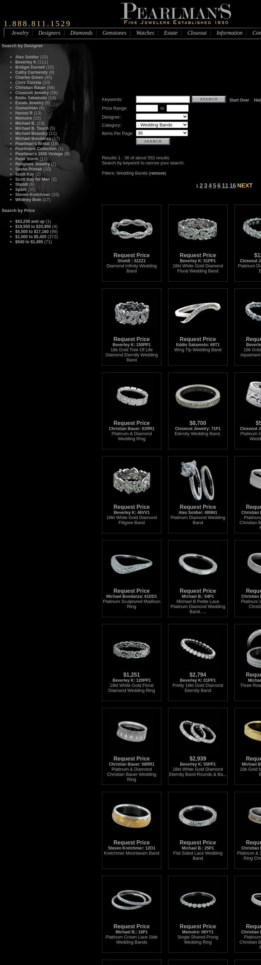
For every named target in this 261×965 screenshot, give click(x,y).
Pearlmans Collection (36, 148)
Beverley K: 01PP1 (198, 675)
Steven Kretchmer (32, 194)
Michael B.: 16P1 (131, 927)
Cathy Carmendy (31, 72)
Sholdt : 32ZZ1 (131, 256)
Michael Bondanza (33, 138)
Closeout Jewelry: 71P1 (198, 423)
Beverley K (25, 62)
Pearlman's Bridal (32, 143)
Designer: (111, 117)
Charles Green (29, 77)
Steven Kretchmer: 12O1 (131, 843)
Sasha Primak (28, 169)
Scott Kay (24, 174)
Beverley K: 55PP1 (198, 759)
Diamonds (81, 33)
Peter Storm (26, 159)
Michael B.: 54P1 (198, 591)
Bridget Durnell (30, 67)
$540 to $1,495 (29, 241)
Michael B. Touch (32, 128)
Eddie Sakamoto (31, 97)
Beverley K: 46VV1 (131, 507)
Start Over (239, 100)
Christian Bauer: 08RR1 (131, 759)
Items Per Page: (118, 133)
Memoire (23, 118)
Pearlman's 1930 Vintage (39, 153)
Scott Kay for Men (32, 179)
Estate (170, 33)
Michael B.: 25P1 (198, 843)
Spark (21, 189)
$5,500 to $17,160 (32, 231)
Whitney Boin (28, 199)
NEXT (245, 185)
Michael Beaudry (31, 133)
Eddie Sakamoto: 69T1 (198, 340)
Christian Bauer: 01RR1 (131, 423)
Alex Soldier (27, 57)
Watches (145, 33)
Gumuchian (26, 108)
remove (157, 173)
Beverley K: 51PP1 (198, 256)
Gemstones (114, 33)
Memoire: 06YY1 (198, 927)
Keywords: (112, 99)
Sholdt (22, 184)
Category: (111, 125)
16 (232, 185)
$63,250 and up (30, 221)
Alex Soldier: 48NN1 (198, 507)
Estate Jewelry (29, 103)
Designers (49, 33)
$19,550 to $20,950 (33, 226)
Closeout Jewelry (32, 92)
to (162, 108)
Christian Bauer (30, 87)
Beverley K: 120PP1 (131, 675)
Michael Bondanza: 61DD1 (131, 591)
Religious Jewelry (32, 164)
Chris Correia (28, 82)
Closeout (197, 33)
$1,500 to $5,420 (30, 236)
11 (225, 185)
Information (229, 33)
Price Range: (114, 108)
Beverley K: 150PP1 (131, 340)
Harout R (24, 113)
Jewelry (20, 33)
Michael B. (25, 123)
